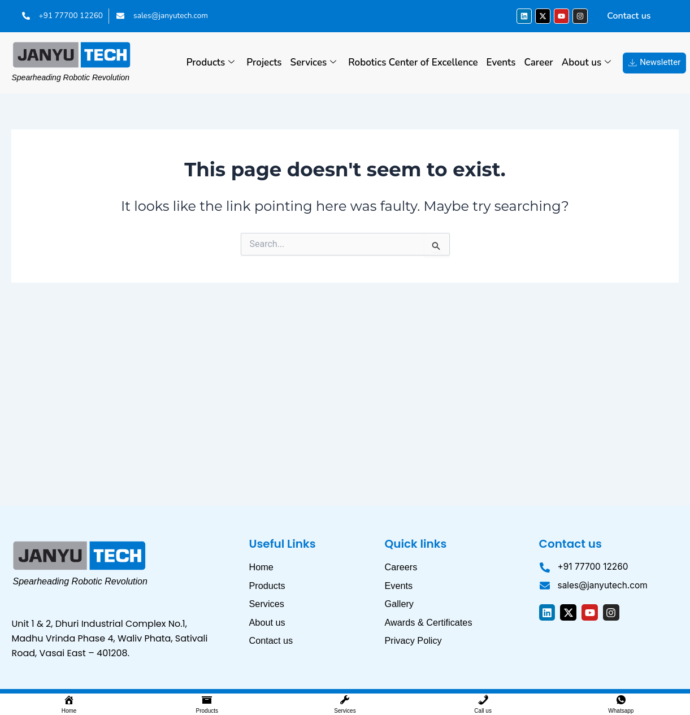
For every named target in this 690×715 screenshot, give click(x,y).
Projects (263, 62)
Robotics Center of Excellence (413, 62)
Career (538, 62)
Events (501, 62)
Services (313, 62)
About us (586, 62)
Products (210, 62)
